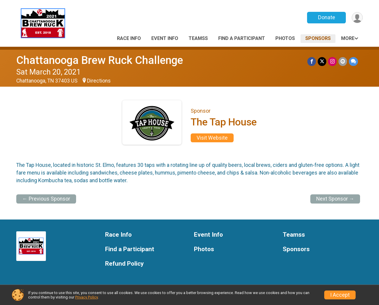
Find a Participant (241, 38)
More (347, 38)
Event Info (164, 38)
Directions (99, 81)
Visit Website (212, 138)
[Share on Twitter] (322, 61)
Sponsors (318, 38)
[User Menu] (357, 17)
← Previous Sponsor (46, 199)
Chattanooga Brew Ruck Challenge (99, 60)
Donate (326, 17)
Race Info (129, 38)
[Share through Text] (353, 61)
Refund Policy (124, 263)
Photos (285, 38)
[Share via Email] (342, 61)
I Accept (340, 295)
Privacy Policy (86, 297)
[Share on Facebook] (311, 61)
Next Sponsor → (335, 199)
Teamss (198, 38)
